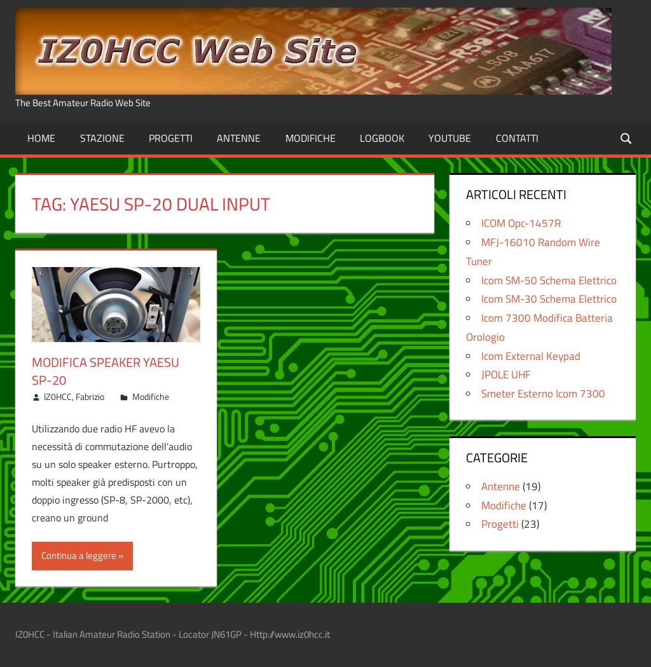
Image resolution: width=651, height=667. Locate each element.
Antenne (239, 138)
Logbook (382, 138)
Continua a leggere (78, 555)
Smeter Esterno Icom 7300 (543, 393)
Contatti (517, 138)
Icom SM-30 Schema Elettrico (549, 299)
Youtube (449, 138)
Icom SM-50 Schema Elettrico (549, 280)
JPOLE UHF (506, 374)
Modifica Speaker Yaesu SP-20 (105, 371)
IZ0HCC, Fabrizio (74, 396)
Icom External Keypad (530, 356)
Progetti (171, 138)
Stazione (102, 138)
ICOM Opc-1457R (521, 223)
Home (41, 138)
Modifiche (310, 138)
